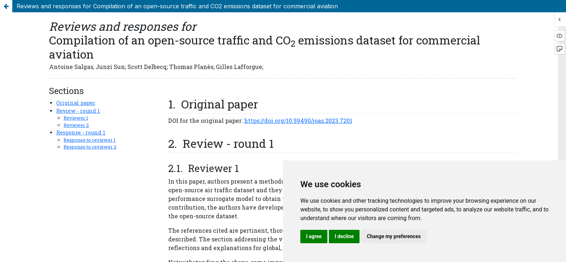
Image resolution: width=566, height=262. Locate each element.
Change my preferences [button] (394, 236)
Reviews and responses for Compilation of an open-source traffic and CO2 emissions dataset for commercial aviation (177, 6)
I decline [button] (344, 236)
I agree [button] (314, 236)
